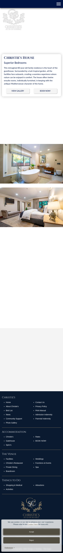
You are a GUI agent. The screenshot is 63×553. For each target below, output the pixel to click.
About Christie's (12, 406)
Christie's (9, 437)
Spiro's (8, 445)
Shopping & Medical (14, 485)
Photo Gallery (11, 423)
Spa (37, 467)
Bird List (9, 410)
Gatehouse (10, 441)
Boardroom (10, 471)
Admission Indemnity (43, 415)
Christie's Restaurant (14, 463)
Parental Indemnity (43, 419)
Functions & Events (43, 463)
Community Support (14, 419)
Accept (31, 532)
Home (8, 402)
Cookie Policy (33, 524)
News (8, 415)
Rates (37, 437)
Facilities (9, 459)
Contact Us (39, 402)
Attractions (39, 485)
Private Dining (11, 467)
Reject (31, 540)
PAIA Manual (40, 410)
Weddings (39, 459)
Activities (9, 489)
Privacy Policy (41, 406)
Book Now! (40, 441)
